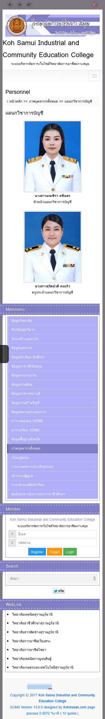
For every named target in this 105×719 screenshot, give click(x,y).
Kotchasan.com (75, 707)
